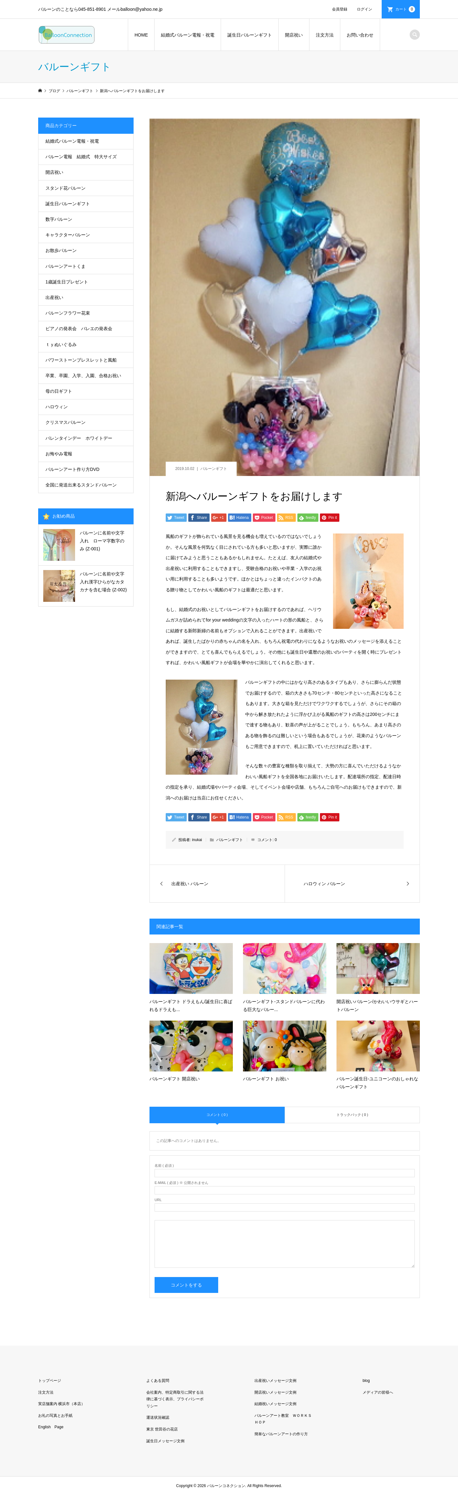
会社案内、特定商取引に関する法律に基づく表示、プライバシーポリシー (175, 1399)
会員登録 (339, 9)
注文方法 (325, 34)
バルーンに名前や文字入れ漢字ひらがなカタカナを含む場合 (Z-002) (103, 581)
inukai (197, 840)
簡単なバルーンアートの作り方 (281, 1434)
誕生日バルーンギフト (249, 34)
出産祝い (54, 297)
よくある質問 (157, 1380)
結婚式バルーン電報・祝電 (187, 34)
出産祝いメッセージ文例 (275, 1380)
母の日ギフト (58, 391)
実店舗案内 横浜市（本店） (61, 1404)
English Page (50, 1427)
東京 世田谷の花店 (162, 1429)
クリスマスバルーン (65, 422)
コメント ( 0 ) (217, 1115)
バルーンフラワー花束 (67, 313)
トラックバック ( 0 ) (352, 1115)
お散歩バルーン (61, 250)
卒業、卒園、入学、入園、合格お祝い (83, 375)
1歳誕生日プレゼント (66, 281)
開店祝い (294, 34)
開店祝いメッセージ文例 (275, 1392)
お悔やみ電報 (58, 453)
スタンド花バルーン (65, 188)
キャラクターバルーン (67, 234)
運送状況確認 (157, 1417)
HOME (141, 34)
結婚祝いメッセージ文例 (275, 1404)
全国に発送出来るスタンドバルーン (81, 484)
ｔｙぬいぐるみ (61, 344)
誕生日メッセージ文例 (165, 1441)
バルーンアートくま (65, 266)
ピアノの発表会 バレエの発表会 (78, 328)
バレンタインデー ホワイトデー (78, 438)
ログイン (364, 9)
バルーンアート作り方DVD (72, 469)
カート (405, 9)
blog (366, 1380)
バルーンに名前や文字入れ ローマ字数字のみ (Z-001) (102, 540)
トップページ (49, 1380)
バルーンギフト (213, 468)
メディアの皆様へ (378, 1392)
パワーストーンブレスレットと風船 (81, 360)
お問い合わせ (360, 34)
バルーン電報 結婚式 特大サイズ (81, 156)
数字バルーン (58, 219)
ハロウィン (56, 406)
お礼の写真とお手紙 (55, 1415)
